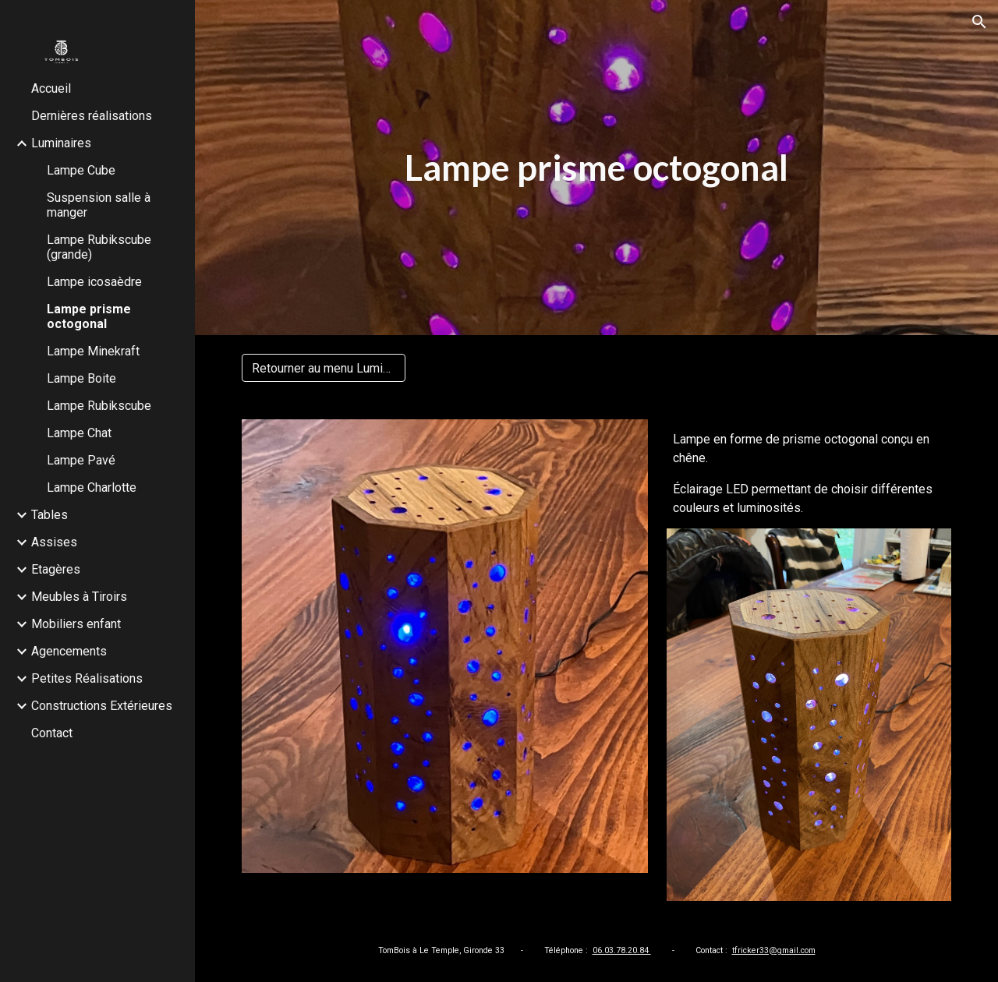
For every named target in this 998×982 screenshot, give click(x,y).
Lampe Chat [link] (79, 433)
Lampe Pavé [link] (81, 460)
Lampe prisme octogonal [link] (89, 316)
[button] (979, 22)
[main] (596, 168)
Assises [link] (54, 542)
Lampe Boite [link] (81, 378)
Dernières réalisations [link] (91, 115)
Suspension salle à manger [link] (98, 205)
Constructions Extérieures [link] (101, 705)
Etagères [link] (55, 569)
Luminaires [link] (61, 143)
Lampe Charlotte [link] (91, 487)
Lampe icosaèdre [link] (94, 281)
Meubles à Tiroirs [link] (79, 596)
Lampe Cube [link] (81, 170)
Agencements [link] (69, 651)
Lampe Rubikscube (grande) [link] (99, 247)
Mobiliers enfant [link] (76, 623)
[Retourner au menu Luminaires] (323, 368)
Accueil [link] (51, 88)
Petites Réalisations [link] (87, 678)
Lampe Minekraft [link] (93, 351)
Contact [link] (52, 733)
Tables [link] (49, 514)
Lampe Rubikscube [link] (99, 405)
